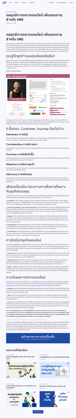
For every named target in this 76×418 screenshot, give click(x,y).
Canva (67, 220)
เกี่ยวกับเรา (23, 2)
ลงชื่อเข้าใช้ (51, 2)
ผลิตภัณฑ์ (16, 2)
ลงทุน (10, 2)
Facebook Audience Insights (33, 285)
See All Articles (38, 411)
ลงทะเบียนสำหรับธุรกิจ (62, 2)
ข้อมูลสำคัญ (31, 2)
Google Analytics (10, 285)
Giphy (7, 222)
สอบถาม (71, 2)
